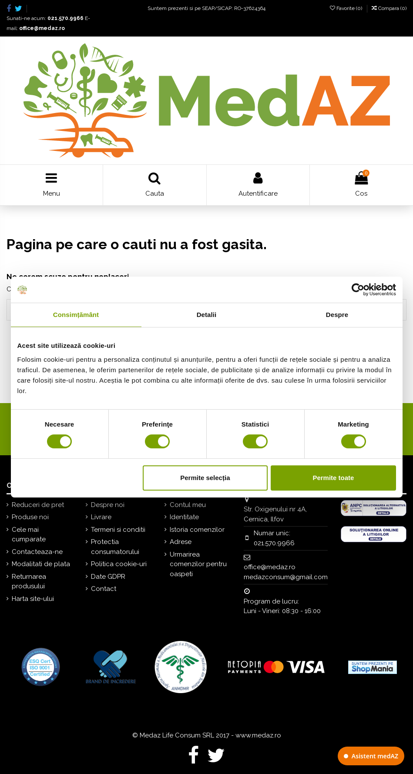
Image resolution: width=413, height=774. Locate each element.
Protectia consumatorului (115, 547)
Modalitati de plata (41, 564)
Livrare (101, 517)
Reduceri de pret (38, 505)
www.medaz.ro (258, 735)
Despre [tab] (337, 314)
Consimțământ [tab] (76, 314)
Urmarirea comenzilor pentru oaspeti (198, 564)
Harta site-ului (33, 599)
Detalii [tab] (207, 314)
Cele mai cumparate (29, 535)
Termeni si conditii (118, 530)
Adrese (180, 542)
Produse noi (30, 517)
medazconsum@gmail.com (286, 577)
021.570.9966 (65, 18)
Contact (103, 589)
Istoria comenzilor (197, 530)
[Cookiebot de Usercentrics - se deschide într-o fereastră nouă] (358, 289)
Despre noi (107, 505)
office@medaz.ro (42, 28)
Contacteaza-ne (37, 552)
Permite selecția (205, 477)
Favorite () (346, 8)
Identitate (184, 517)
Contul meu (188, 505)
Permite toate (333, 477)
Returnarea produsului (29, 582)
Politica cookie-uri (119, 564)
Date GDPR (108, 576)
